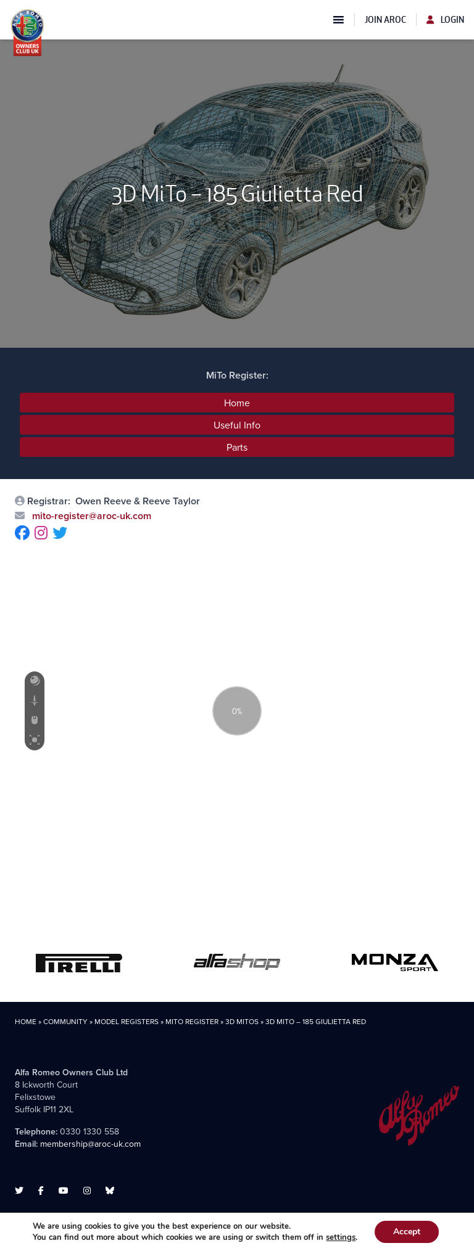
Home (237, 402)
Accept (406, 1231)
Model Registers (126, 1021)
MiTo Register (191, 1021)
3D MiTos (242, 1021)
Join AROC (385, 19)
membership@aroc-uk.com (90, 1144)
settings (341, 1237)
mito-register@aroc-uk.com (90, 516)
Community (65, 1021)
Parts (237, 447)
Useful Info (237, 425)
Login (445, 19)
